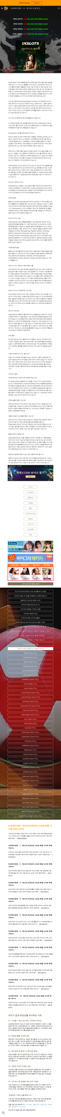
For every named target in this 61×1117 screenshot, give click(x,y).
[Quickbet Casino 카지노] (30, 758)
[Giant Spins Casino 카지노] (30, 802)
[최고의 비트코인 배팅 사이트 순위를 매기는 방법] (30, 591)
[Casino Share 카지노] (30, 688)
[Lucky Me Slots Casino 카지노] (30, 697)
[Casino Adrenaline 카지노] (30, 670)
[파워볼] (30, 502)
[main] (30, 24)
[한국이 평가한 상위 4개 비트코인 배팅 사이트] (30, 622)
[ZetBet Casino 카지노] (30, 789)
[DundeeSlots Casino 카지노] (30, 767)
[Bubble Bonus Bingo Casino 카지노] (30, 815)
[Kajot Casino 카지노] (30, 661)
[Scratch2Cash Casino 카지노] (30, 692)
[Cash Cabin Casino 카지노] (30, 807)
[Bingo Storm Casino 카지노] (30, 811)
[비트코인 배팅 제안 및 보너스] (30, 604)
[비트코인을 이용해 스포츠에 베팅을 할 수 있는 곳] (30, 626)
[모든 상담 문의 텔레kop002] (30, 583)
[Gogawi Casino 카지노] (30, 763)
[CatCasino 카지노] (30, 741)
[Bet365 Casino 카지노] (30, 771)
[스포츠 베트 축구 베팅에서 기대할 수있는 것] (30, 639)
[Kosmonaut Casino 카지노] (30, 732)
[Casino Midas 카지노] (30, 683)
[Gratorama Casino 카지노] (30, 776)
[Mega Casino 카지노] (30, 653)
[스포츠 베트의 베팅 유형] (30, 644)
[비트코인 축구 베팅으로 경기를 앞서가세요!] (30, 635)
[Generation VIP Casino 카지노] (30, 705)
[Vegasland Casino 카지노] (30, 793)
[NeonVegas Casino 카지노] (30, 714)
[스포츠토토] (30, 492)
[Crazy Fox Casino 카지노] (30, 710)
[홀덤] (30, 508)
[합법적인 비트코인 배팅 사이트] (30, 600)
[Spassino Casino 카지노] (30, 785)
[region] (30, 3)
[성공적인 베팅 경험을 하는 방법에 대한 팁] (30, 648)
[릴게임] (30, 518)
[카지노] (30, 487)
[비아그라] (30, 524)
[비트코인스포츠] (30, 513)
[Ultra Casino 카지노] (30, 723)
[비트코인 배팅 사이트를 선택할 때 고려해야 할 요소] (30, 595)
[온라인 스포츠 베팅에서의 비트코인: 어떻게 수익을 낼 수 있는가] (30, 631)
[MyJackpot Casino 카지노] (30, 798)
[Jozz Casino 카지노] (30, 719)
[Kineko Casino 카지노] (30, 754)
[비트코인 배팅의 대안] (30, 613)
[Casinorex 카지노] (30, 727)
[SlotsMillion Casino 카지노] (30, 780)
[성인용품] (30, 529)
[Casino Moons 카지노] (30, 657)
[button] (2, 8)
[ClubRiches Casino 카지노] (30, 745)
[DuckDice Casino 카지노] (30, 701)
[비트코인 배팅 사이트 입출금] (30, 617)
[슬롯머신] (30, 497)
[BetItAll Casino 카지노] (30, 666)
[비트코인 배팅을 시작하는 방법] (30, 609)
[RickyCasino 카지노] (30, 749)
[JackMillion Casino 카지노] (30, 679)
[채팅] (30, 534)
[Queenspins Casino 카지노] (30, 736)
